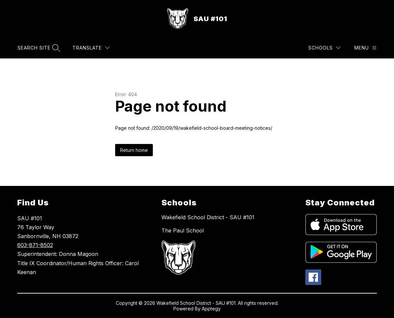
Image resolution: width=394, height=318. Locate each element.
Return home (134, 150)
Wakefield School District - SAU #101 (207, 217)
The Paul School (182, 230)
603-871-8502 (35, 245)
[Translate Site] (91, 48)
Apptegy (211, 308)
